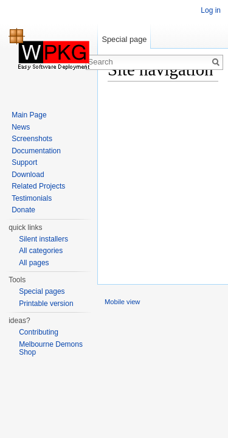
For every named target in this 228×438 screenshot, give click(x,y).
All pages (34, 263)
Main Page (29, 115)
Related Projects (38, 186)
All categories (41, 250)
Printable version (46, 303)
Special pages (41, 291)
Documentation (36, 151)
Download (28, 174)
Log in (211, 10)
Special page (124, 39)
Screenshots (32, 138)
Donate (23, 210)
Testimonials (32, 198)
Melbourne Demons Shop (51, 348)
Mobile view (122, 301)
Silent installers (43, 239)
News (21, 127)
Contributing (38, 332)
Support (24, 162)
